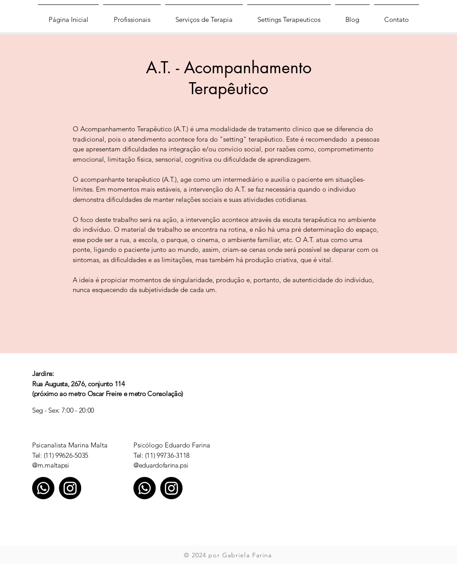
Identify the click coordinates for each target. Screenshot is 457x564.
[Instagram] (70, 488)
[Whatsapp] (43, 488)
